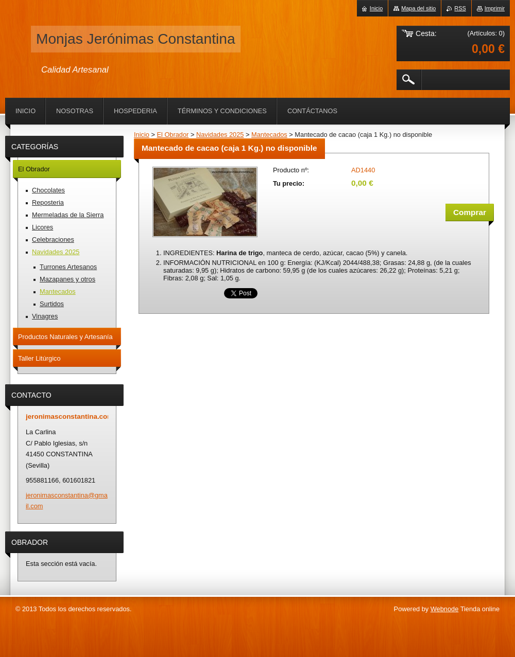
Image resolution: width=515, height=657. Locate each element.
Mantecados (269, 134)
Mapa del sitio (418, 8)
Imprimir (495, 8)
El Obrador (172, 134)
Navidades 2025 (220, 134)
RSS (460, 8)
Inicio (141, 134)
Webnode (445, 609)
